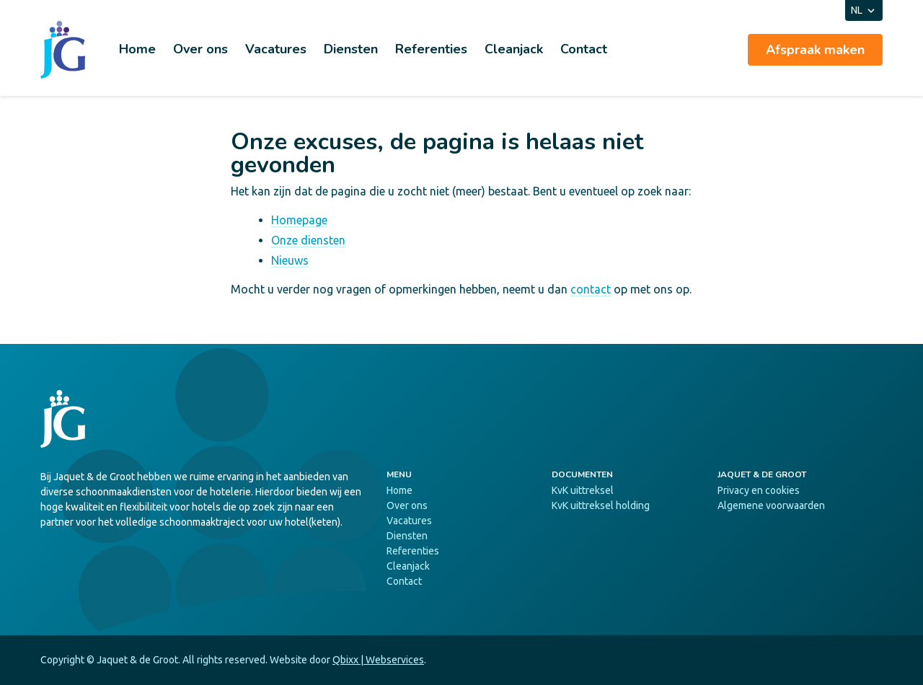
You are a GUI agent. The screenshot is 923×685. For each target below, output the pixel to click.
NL (864, 10)
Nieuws (290, 260)
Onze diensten (308, 240)
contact (590, 289)
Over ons (200, 49)
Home (137, 49)
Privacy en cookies (758, 490)
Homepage (299, 219)
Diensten (351, 49)
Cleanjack (514, 49)
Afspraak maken (815, 49)
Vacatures (275, 49)
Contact (583, 49)
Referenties (431, 49)
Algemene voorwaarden (771, 505)
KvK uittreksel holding (601, 505)
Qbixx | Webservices (378, 660)
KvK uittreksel (583, 490)
